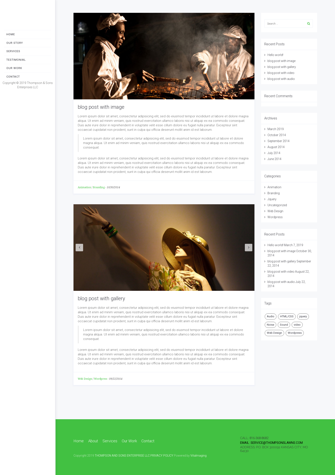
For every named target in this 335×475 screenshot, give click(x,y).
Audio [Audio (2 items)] (270, 316)
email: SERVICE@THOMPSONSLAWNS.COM (271, 443)
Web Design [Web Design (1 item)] (274, 332)
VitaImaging (198, 455)
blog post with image (101, 107)
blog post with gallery (101, 298)
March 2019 (275, 129)
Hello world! (275, 55)
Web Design (85, 378)
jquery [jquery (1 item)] (303, 316)
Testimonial (16, 59)
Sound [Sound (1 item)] (284, 324)
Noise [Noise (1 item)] (270, 324)
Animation (84, 187)
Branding (99, 187)
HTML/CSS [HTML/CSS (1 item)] (287, 316)
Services (13, 51)
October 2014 (276, 135)
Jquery (271, 199)
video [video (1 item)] (297, 324)
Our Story (14, 42)
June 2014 (274, 159)
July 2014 (273, 153)
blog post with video (280, 73)
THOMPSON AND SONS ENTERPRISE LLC (122, 455)
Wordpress (100, 378)
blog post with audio (281, 79)
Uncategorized (277, 205)
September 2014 (278, 141)
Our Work (14, 68)
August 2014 (276, 147)
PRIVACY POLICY (161, 455)
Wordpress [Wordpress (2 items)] (295, 332)
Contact (13, 76)
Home (10, 34)
